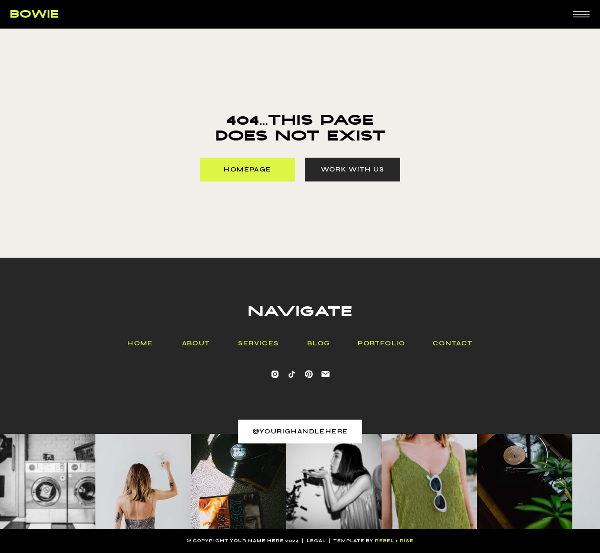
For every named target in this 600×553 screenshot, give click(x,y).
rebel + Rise (394, 540)
